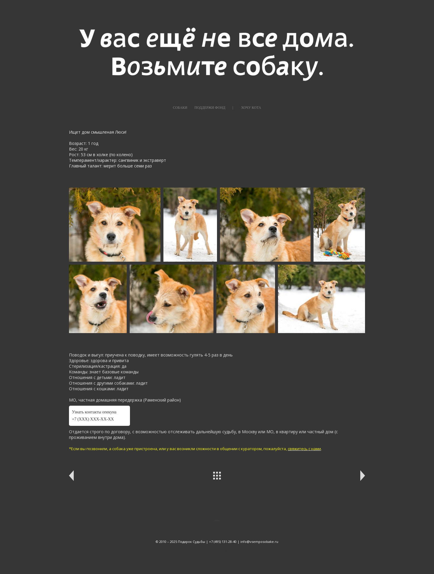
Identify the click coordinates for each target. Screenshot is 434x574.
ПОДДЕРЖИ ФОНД (210, 107)
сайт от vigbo (217, 550)
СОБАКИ (180, 107)
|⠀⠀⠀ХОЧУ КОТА (246, 107)
